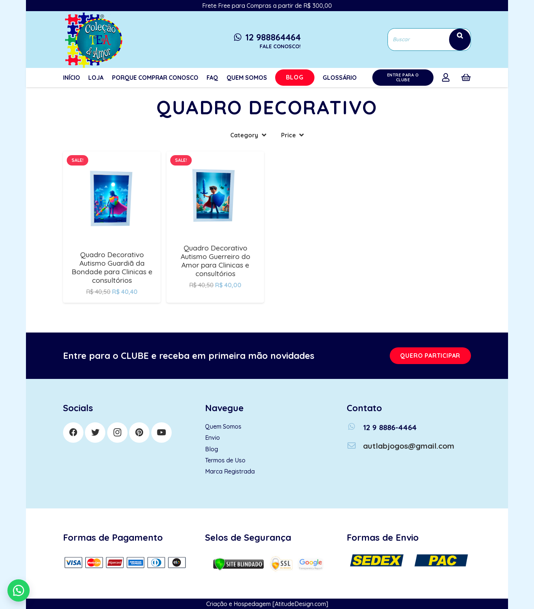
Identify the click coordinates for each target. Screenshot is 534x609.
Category (244, 135)
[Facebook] (73, 432)
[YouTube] (161, 432)
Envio (212, 437)
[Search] (460, 39)
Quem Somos (223, 426)
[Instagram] (117, 432)
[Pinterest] (139, 432)
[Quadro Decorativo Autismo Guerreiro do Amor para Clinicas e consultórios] (215, 156)
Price (288, 135)
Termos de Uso (225, 460)
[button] (18, 590)
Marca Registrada (230, 471)
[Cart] (466, 77)
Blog (211, 449)
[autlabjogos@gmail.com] (355, 446)
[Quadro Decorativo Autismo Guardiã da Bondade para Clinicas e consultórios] (112, 156)
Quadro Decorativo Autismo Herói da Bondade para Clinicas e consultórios (318, 254)
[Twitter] (95, 432)
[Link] (92, 39)
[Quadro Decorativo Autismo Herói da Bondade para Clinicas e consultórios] (318, 156)
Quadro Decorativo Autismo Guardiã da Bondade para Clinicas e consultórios (112, 267)
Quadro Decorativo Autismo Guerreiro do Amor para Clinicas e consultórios (215, 260)
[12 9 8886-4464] (355, 427)
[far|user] (447, 77)
